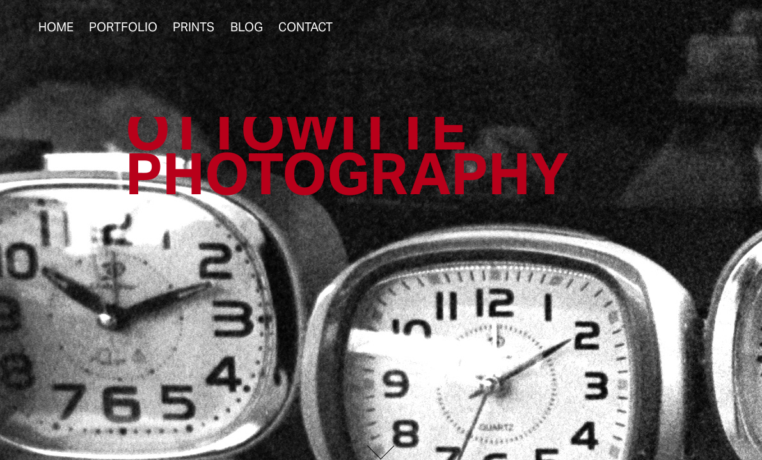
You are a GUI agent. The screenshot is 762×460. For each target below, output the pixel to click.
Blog (246, 26)
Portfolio (123, 26)
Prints (193, 26)
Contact (305, 26)
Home (56, 26)
